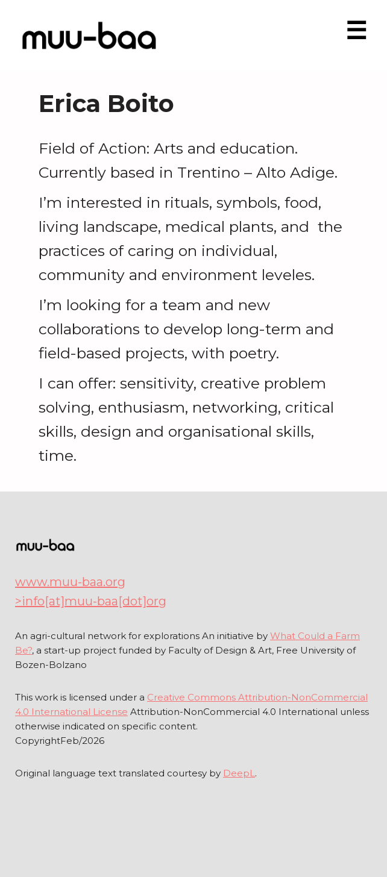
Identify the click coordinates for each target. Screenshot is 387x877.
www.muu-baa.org (70, 582)
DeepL (239, 773)
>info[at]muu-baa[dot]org (90, 601)
